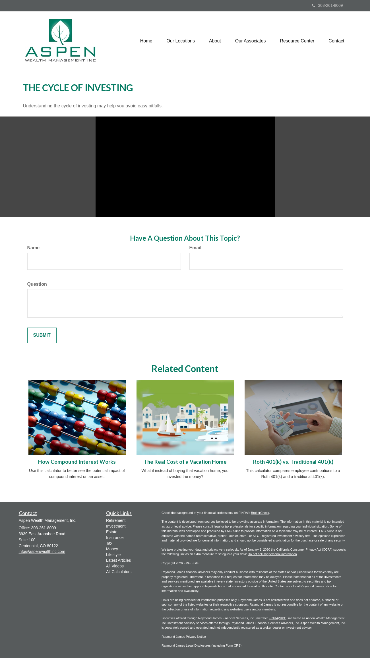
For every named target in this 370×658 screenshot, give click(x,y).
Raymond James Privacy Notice (184, 636)
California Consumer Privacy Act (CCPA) (304, 549)
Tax (109, 543)
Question (37, 284)
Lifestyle (113, 554)
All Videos (115, 566)
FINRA (273, 618)
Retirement (115, 520)
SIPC (282, 618)
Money (112, 549)
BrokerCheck (260, 512)
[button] (180, 41)
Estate (111, 532)
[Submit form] (42, 335)
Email (195, 247)
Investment (115, 526)
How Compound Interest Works (77, 462)
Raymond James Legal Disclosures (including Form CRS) (201, 645)
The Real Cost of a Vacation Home (185, 462)
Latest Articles (118, 560)
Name (33, 247)
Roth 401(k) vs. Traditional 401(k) (293, 462)
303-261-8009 (327, 5)
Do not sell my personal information (272, 554)
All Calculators (118, 571)
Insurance (114, 537)
